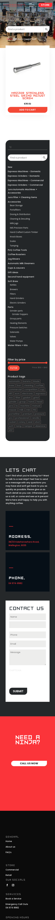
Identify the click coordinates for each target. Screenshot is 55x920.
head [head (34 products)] (39, 401)
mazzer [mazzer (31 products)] (13, 409)
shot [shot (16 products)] (37, 422)
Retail (9, 875)
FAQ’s (8, 852)
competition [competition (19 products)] (30, 389)
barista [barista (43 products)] (27, 381)
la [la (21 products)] (17, 405)
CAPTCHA (15, 670)
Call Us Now (29, 763)
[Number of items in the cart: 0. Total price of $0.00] (10, 147)
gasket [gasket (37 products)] (27, 397)
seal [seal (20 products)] (30, 422)
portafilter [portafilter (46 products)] (14, 413)
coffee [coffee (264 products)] (39, 385)
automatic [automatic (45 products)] (14, 381)
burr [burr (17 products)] (19, 385)
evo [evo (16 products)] (11, 397)
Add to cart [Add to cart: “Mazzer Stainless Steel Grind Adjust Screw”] (27, 109)
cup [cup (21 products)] (42, 389)
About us (10, 846)
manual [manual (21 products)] (36, 405)
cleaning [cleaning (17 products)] (28, 385)
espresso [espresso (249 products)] (41, 393)
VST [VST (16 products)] (11, 430)
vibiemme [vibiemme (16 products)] (40, 426)
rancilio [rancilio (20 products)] (35, 417)
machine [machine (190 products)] (24, 405)
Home (9, 39)
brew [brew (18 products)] (11, 385)
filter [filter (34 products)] (17, 397)
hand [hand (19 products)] (31, 401)
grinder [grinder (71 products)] (13, 401)
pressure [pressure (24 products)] (39, 413)
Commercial (12, 869)
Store (45, 5)
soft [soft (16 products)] (11, 426)
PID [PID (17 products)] (34, 409)
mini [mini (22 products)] (28, 409)
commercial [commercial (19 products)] (15, 389)
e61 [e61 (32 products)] (10, 393)
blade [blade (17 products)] (36, 381)
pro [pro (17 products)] (11, 417)
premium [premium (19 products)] (27, 413)
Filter (13, 368)
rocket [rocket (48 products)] (12, 422)
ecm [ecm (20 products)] (17, 393)
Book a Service (13, 898)
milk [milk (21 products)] (21, 409)
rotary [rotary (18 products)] (21, 422)
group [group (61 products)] (22, 401)
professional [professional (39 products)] (22, 417)
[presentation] (31, 679)
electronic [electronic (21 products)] (27, 393)
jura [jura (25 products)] (11, 405)
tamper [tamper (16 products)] (28, 426)
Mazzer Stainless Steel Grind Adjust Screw (27, 96)
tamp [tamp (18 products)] (19, 426)
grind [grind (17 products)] (36, 397)
